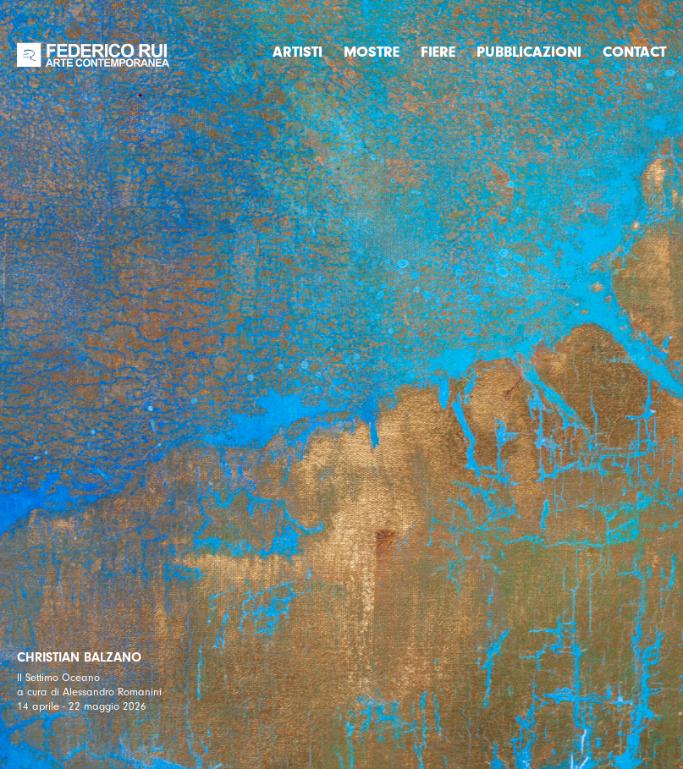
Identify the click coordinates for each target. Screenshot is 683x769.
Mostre (371, 52)
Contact (634, 52)
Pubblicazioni (528, 52)
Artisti (297, 52)
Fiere (438, 52)
